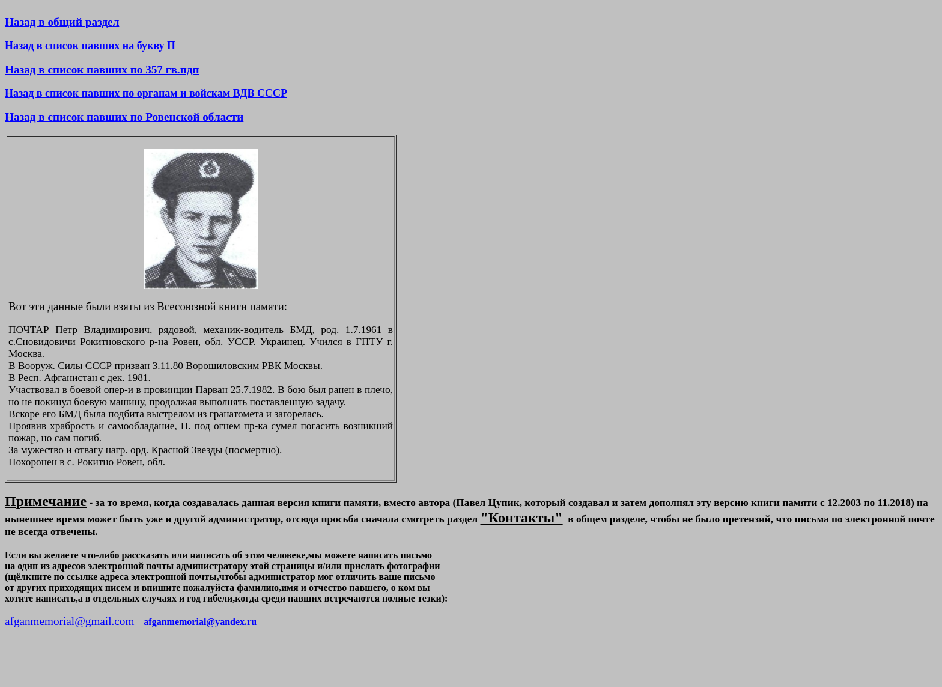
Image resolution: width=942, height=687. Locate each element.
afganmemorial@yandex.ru (200, 622)
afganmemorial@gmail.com (69, 621)
